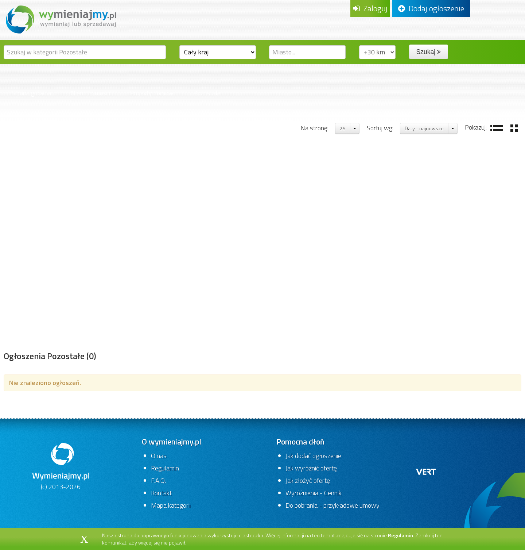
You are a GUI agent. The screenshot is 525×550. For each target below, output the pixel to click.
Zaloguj (370, 8)
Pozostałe (207, 93)
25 (343, 128)
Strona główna (31, 93)
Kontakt (161, 493)
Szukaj (428, 51)
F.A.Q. (158, 480)
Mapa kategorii (171, 505)
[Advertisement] (50, 235)
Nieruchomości (90, 93)
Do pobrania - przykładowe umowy (332, 505)
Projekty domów (152, 93)
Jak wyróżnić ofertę (311, 468)
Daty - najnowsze (424, 128)
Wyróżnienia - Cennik (313, 493)
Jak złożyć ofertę (307, 480)
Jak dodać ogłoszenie (313, 456)
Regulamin (165, 468)
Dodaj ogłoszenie (431, 8)
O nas (159, 456)
